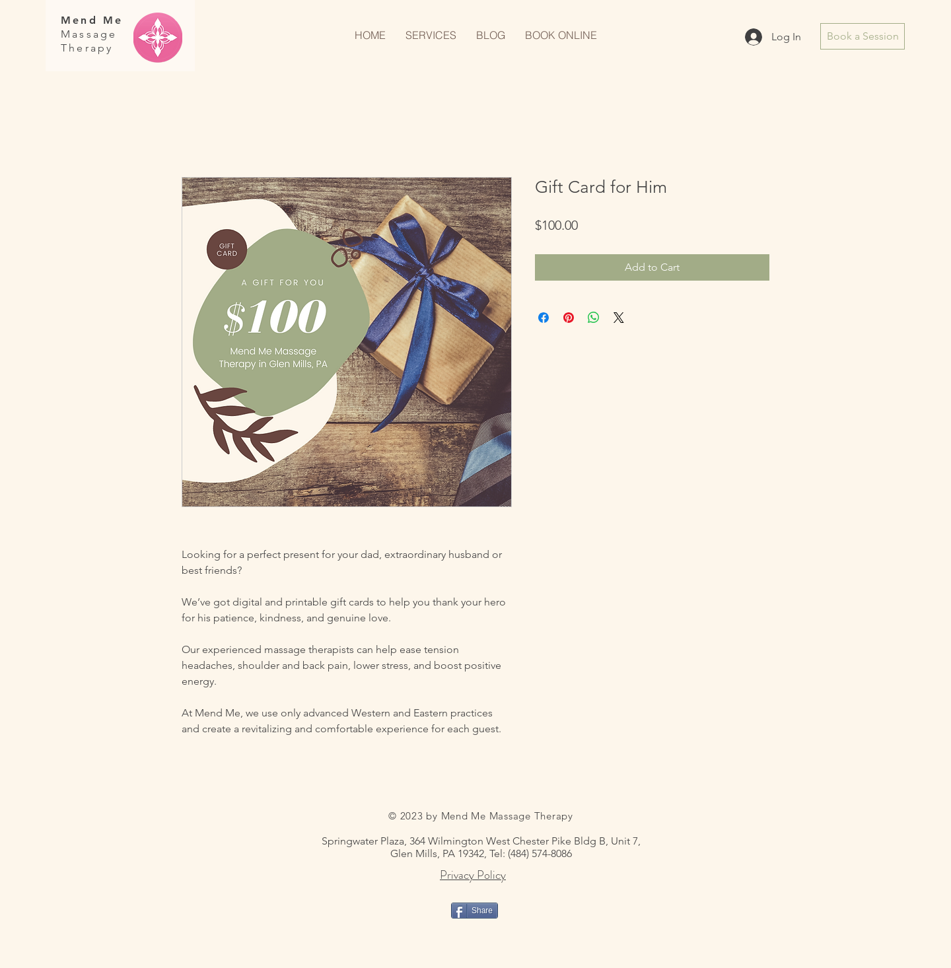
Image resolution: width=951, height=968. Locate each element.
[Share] (474, 910)
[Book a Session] (862, 36)
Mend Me (92, 20)
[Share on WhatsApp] (594, 318)
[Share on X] (619, 318)
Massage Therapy (89, 41)
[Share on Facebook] (543, 318)
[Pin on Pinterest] (569, 318)
